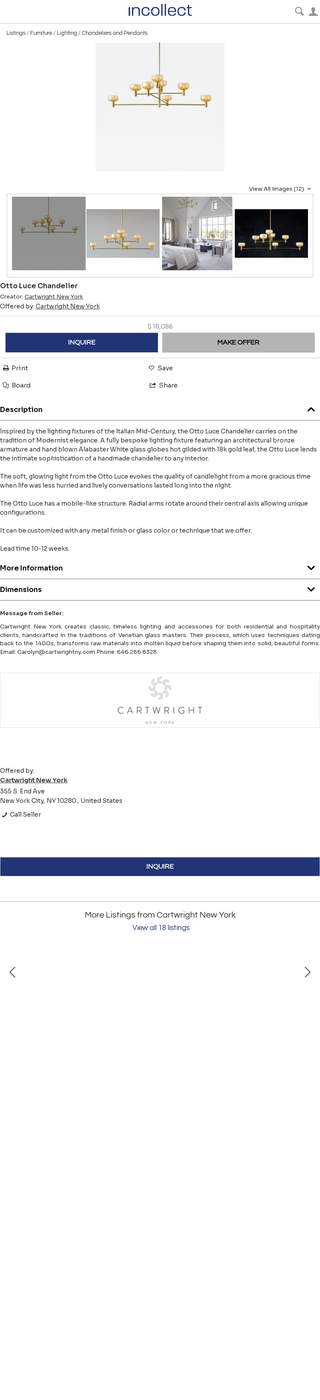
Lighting (67, 33)
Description (160, 407)
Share (163, 385)
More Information (160, 566)
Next (307, 1025)
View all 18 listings (161, 928)
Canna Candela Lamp (262, 1103)
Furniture (41, 33)
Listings (15, 33)
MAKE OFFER (238, 342)
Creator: (41, 296)
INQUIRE (81, 342)
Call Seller (20, 814)
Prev (13, 1025)
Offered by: (50, 306)
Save (160, 368)
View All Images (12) (281, 189)
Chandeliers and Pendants (115, 33)
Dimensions (160, 587)
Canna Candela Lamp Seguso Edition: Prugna (103, 1103)
